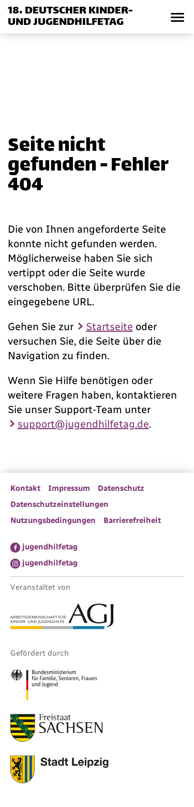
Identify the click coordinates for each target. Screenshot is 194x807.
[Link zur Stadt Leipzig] (59, 770)
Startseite (109, 326)
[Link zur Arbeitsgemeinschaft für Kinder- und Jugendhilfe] (62, 617)
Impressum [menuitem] (69, 488)
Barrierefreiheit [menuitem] (132, 520)
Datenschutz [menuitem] (121, 488)
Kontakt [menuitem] (25, 488)
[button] (177, 17)
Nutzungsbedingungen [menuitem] (53, 520)
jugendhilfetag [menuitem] (50, 546)
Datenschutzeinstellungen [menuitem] (59, 504)
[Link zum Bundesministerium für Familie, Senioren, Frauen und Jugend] (53, 686)
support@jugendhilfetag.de (83, 424)
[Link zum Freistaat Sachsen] (56, 729)
